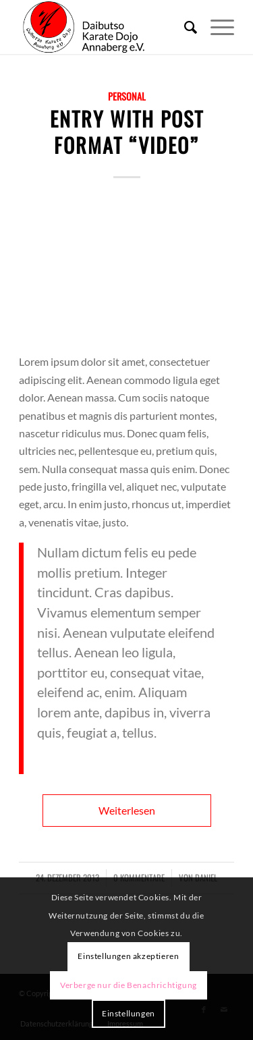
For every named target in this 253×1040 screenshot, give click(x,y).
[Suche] (184, 27)
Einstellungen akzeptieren (128, 956)
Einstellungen (128, 1013)
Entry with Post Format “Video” (127, 131)
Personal (127, 96)
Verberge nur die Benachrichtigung (128, 985)
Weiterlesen (127, 810)
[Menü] (215, 27)
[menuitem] (184, 27)
